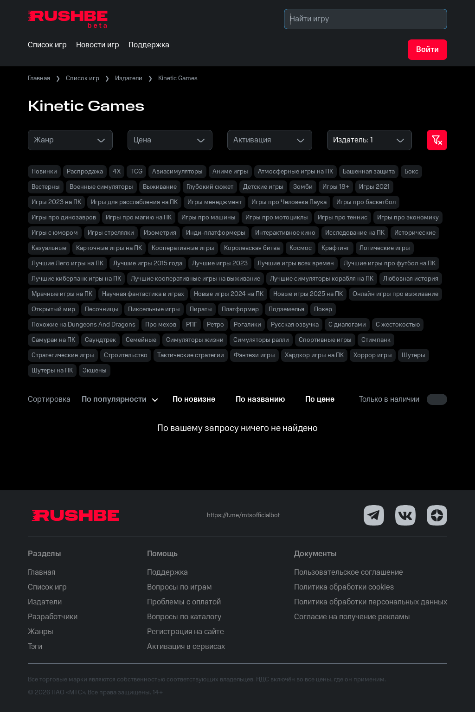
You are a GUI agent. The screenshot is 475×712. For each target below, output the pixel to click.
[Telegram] (374, 515)
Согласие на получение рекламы (352, 616)
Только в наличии (389, 399)
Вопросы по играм (179, 587)
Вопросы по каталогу (184, 616)
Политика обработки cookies (344, 587)
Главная (39, 78)
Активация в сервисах (186, 646)
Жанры (40, 631)
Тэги (35, 646)
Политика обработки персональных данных (370, 602)
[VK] (405, 515)
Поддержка (167, 572)
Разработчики (52, 616)
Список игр (82, 78)
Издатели (128, 78)
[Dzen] (437, 515)
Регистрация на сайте (185, 631)
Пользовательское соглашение (348, 572)
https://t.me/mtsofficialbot (243, 515)
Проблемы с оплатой (184, 602)
